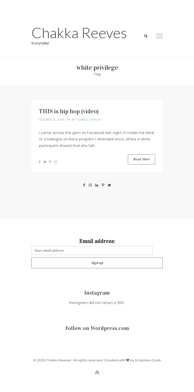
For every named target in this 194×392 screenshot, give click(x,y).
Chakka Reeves (79, 32)
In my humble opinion (84, 120)
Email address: (97, 241)
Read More (141, 159)
